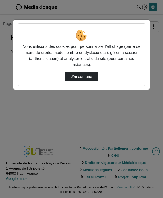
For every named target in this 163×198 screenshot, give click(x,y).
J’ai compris (81, 76)
